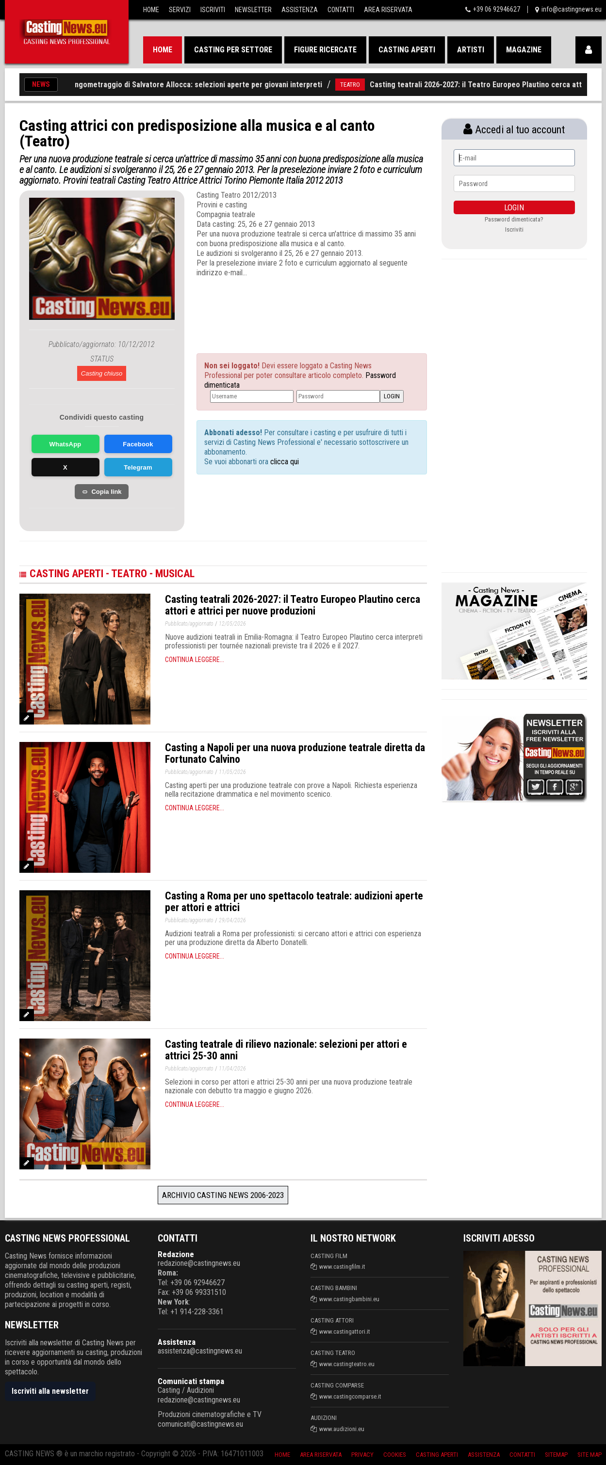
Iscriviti (212, 10)
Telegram (138, 467)
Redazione (176, 1254)
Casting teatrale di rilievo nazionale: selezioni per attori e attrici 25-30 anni (286, 1050)
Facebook (138, 444)
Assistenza (299, 10)
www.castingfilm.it (342, 1266)
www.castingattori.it (344, 1331)
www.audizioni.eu (341, 1429)
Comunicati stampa (191, 1381)
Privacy (362, 1454)
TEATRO (357, 84)
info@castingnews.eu (571, 9)
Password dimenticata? (514, 219)
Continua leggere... (194, 659)
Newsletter (253, 10)
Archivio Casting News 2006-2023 (223, 1195)
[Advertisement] (294, 307)
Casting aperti (406, 49)
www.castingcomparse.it (350, 1396)
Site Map (589, 1454)
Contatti (341, 10)
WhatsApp (65, 444)
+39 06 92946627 (496, 9)
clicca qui (283, 461)
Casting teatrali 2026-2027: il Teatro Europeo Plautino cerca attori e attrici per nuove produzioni (292, 605)
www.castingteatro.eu (347, 1364)
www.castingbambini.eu (349, 1299)
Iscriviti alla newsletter (50, 1391)
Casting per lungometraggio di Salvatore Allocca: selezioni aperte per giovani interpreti (182, 84)
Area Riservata (388, 10)
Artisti (470, 49)
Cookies (394, 1454)
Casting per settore (233, 49)
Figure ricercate (325, 49)
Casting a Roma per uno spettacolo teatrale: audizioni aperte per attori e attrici (294, 902)
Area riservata (321, 1454)
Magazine (523, 49)
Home (151, 10)
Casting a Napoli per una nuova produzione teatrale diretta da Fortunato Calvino (295, 753)
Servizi (180, 10)
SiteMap (556, 1454)
